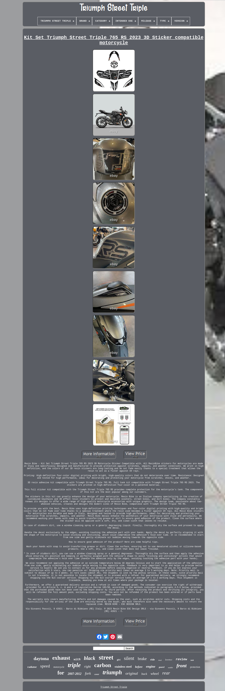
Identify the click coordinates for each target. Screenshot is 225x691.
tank (192, 660)
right (87, 666)
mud (160, 660)
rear (166, 673)
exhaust (61, 658)
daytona (41, 658)
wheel (155, 674)
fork (88, 673)
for (60, 673)
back (144, 674)
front (181, 665)
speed (45, 666)
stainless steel (123, 666)
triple (74, 665)
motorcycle (58, 667)
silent (129, 658)
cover (96, 674)
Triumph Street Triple (113, 687)
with (77, 659)
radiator (32, 667)
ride (152, 659)
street (106, 657)
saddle (170, 667)
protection (195, 667)
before (139, 666)
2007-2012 (74, 674)
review (181, 659)
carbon (102, 665)
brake (142, 659)
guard (161, 667)
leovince (168, 659)
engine (150, 666)
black (89, 658)
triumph (112, 672)
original (132, 673)
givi (118, 659)
